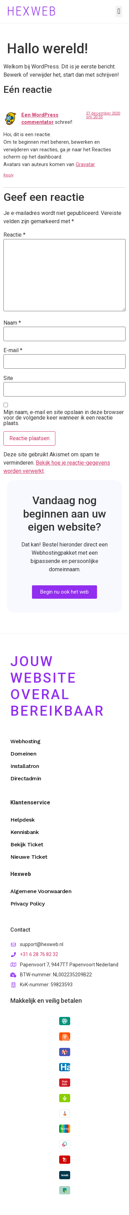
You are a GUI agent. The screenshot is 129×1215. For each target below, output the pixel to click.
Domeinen (23, 753)
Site (8, 378)
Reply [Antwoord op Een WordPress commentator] (8, 175)
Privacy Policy (27, 903)
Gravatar (85, 164)
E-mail (12, 350)
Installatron (24, 766)
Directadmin (25, 778)
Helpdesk (22, 819)
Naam (12, 323)
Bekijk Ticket (26, 844)
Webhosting (25, 741)
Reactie (14, 235)
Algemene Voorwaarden (40, 891)
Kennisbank (24, 832)
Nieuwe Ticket (28, 857)
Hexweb (32, 11)
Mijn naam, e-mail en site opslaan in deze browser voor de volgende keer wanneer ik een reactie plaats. (63, 418)
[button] (119, 11)
